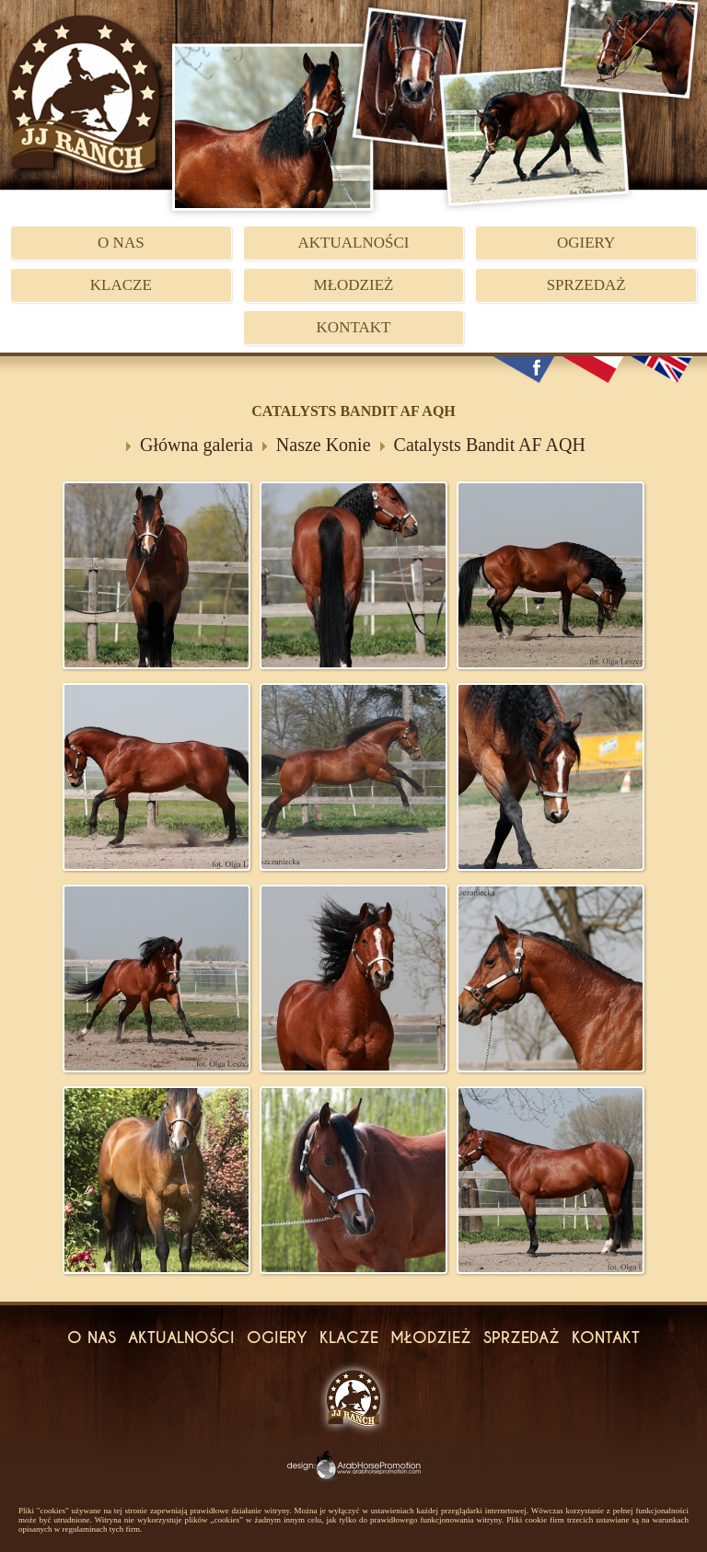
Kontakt (354, 327)
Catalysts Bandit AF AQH (489, 444)
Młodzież (354, 285)
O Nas (121, 242)
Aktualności (354, 242)
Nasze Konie (323, 444)
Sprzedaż (586, 285)
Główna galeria (196, 444)
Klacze (121, 285)
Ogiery (586, 242)
